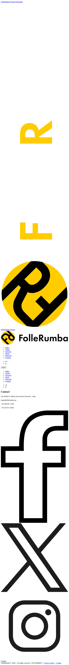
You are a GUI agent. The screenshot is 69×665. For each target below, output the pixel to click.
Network (8, 356)
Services (8, 352)
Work (7, 354)
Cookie (58, 663)
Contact (8, 358)
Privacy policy (49, 663)
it (5, 363)
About (7, 350)
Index (7, 348)
